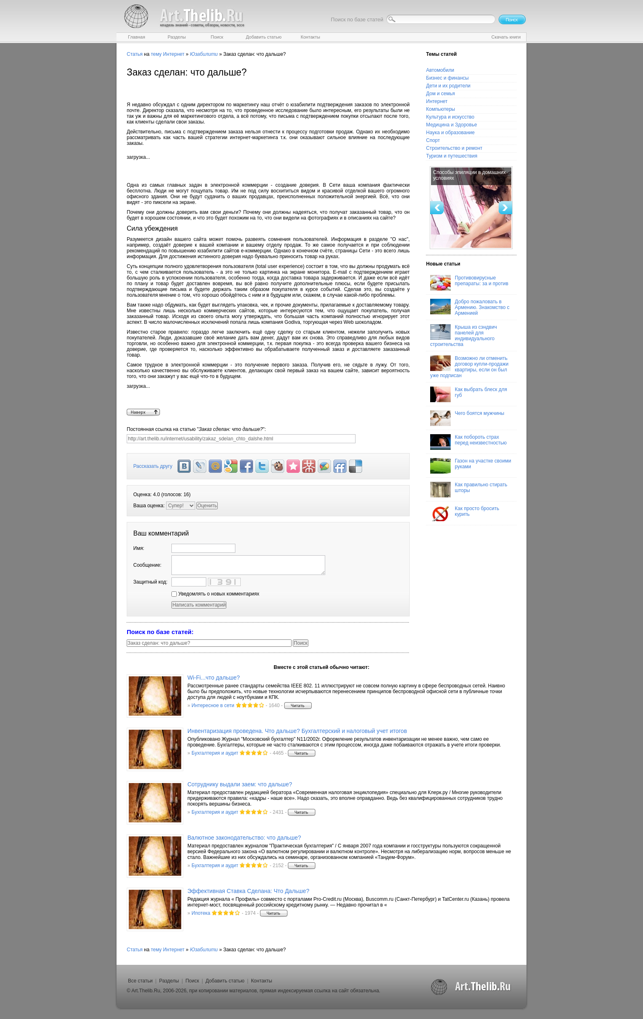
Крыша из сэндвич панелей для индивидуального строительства (463, 335)
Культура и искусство (450, 117)
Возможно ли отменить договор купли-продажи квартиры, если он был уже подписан (469, 366)
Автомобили (440, 70)
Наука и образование (450, 132)
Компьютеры (440, 109)
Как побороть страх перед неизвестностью (468, 442)
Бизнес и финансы (447, 78)
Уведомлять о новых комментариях (215, 594)
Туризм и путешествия (451, 156)
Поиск (192, 981)
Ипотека (201, 913)
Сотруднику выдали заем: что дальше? (239, 784)
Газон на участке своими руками (470, 466)
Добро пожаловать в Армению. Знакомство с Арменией (469, 307)
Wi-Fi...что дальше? (213, 677)
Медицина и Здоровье (451, 125)
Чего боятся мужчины (467, 418)
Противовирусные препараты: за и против (469, 283)
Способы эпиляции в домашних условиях (469, 175)
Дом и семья (440, 93)
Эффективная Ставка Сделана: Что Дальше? (248, 891)
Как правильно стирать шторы (468, 489)
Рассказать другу (152, 466)
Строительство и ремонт (454, 148)
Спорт (433, 140)
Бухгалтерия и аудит (215, 753)
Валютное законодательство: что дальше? (244, 837)
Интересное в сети (213, 705)
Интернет (173, 54)
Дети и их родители (448, 86)
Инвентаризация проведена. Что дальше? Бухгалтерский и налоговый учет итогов (297, 731)
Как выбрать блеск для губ (468, 394)
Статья (135, 54)
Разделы (169, 981)
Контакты (261, 981)
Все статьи (140, 981)
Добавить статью (224, 981)
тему (156, 54)
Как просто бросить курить (464, 513)
